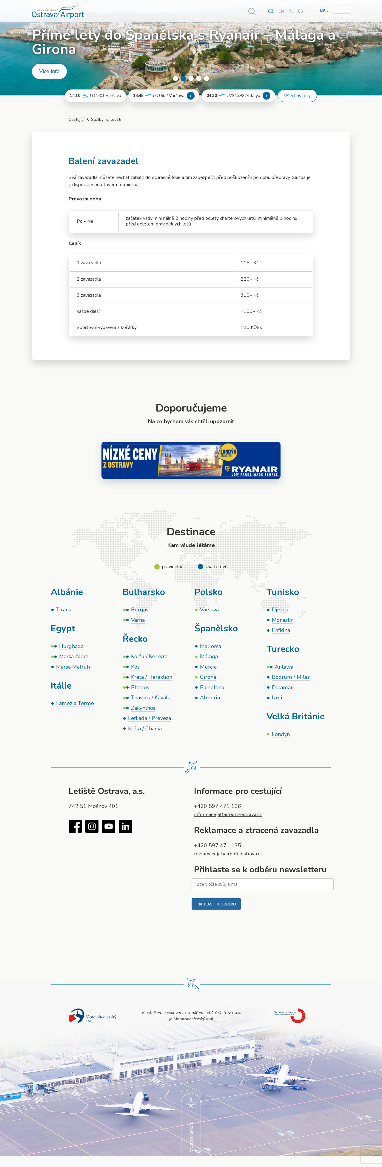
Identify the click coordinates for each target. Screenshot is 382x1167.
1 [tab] (175, 78)
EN (281, 11)
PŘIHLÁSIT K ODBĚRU (216, 907)
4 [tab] (198, 78)
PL (290, 11)
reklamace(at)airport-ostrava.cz (231, 857)
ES (300, 11)
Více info (49, 71)
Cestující (76, 119)
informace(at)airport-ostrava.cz (230, 817)
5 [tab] (206, 78)
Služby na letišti (106, 119)
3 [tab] (191, 78)
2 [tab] (183, 78)
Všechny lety (297, 95)
